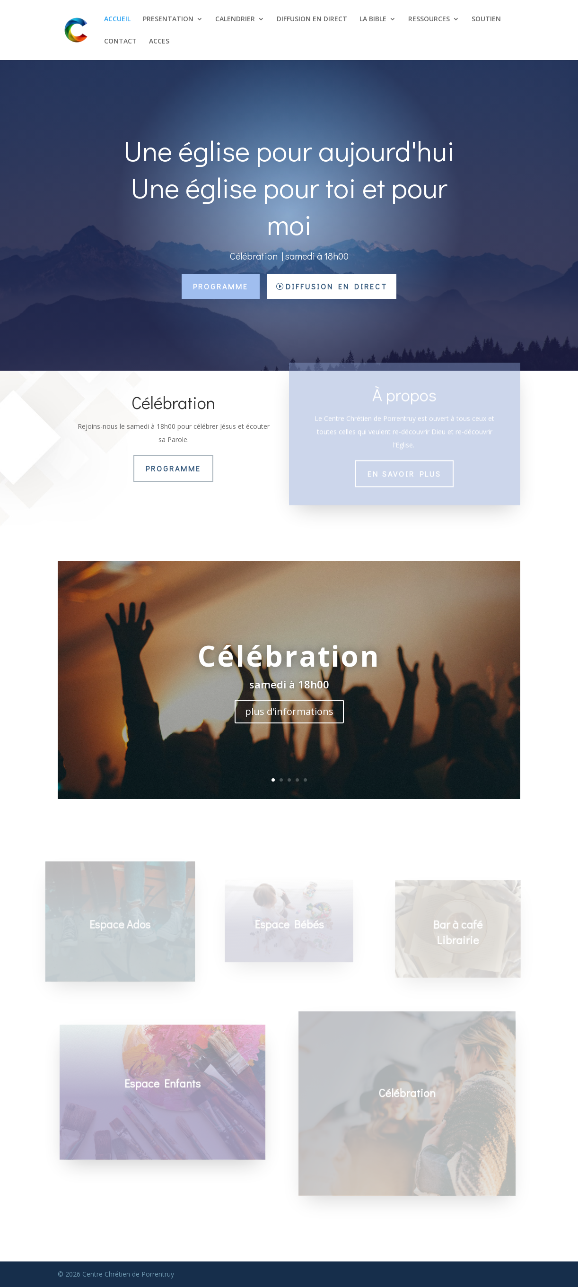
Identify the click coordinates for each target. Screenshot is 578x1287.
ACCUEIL (117, 19)
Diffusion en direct (336, 286)
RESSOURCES (429, 19)
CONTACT (120, 41)
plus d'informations (289, 711)
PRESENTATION (168, 19)
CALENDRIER (235, 19)
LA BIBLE (372, 19)
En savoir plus (404, 467)
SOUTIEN (486, 19)
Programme (220, 286)
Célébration (289, 655)
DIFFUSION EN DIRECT (312, 19)
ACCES (159, 41)
